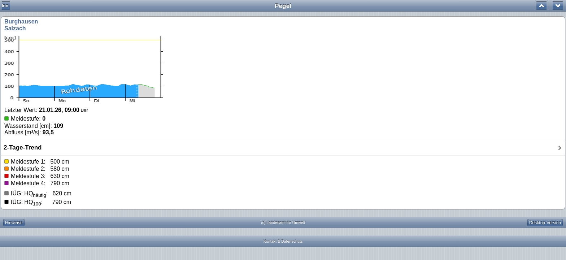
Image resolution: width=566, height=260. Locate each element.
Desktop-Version (545, 222)
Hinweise (14, 222)
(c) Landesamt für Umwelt (283, 222)
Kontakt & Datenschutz (283, 241)
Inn (5, 5)
